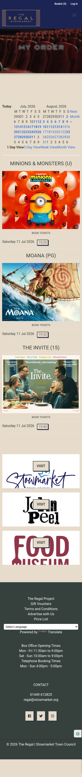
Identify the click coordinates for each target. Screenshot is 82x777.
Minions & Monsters (37, 163)
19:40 (42, 427)
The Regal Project (41, 599)
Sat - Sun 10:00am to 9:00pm (41, 656)
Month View (66, 147)
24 (31, 132)
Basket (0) (60, 3)
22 (24, 132)
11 (35, 122)
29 (24, 137)
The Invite (35, 348)
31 (31, 137)
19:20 (42, 242)
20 (16, 132)
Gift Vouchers (41, 604)
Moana (35, 256)
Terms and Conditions (41, 609)
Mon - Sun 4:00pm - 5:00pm (41, 666)
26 (39, 132)
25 (35, 132)
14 (20, 127)
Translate (50, 632)
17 (31, 127)
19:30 (42, 335)
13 (16, 127)
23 (27, 132)
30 (27, 137)
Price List (41, 619)
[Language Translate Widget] (41, 627)
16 (27, 127)
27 (16, 137)
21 (20, 132)
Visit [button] (41, 466)
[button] (74, 15)
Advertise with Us (41, 614)
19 (39, 127)
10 (45, 127)
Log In (74, 3)
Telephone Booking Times (41, 661)
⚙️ (77, 733)
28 (20, 137)
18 (35, 127)
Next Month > (75, 117)
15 (24, 127)
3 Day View (32, 147)
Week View (49, 147)
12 (39, 122)
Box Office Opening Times (40, 646)
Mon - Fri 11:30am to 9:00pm (41, 651)
